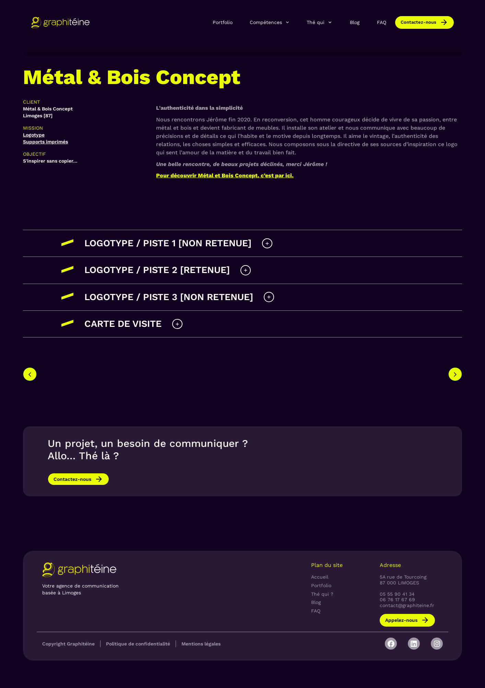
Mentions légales (201, 644)
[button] (269, 22)
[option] (111, 368)
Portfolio (223, 22)
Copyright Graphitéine (68, 644)
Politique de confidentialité (138, 644)
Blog (354, 22)
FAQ (381, 22)
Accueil (319, 577)
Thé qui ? (322, 594)
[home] (60, 22)
